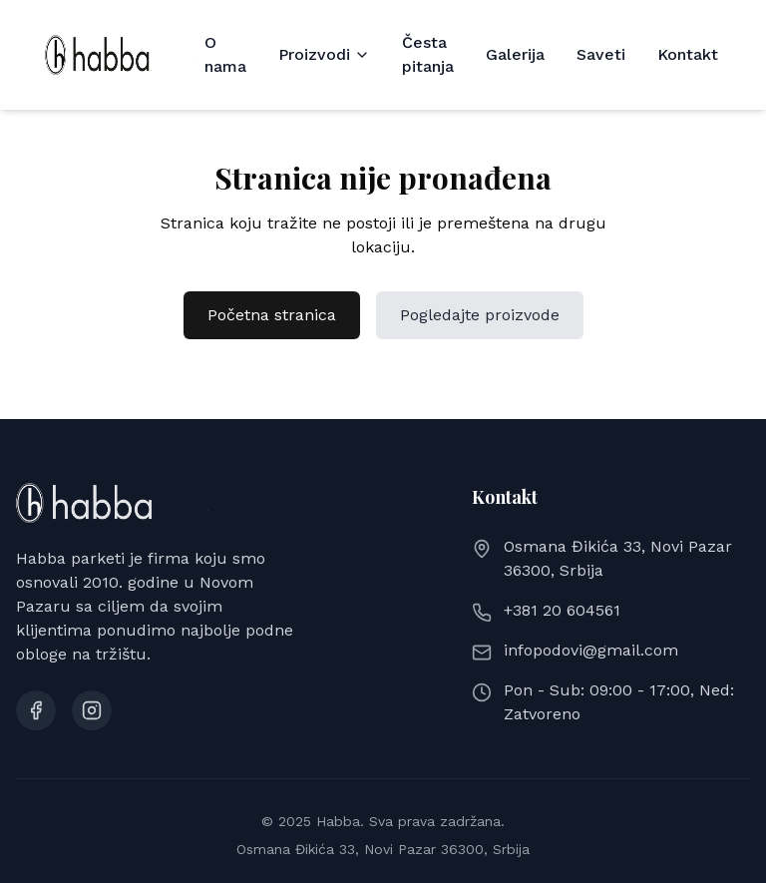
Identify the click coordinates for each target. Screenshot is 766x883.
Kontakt (687, 54)
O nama (225, 54)
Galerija (515, 54)
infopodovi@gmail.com (591, 650)
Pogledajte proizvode (480, 314)
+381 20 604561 (562, 610)
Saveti (600, 54)
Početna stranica (271, 314)
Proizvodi (324, 54)
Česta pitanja (428, 54)
